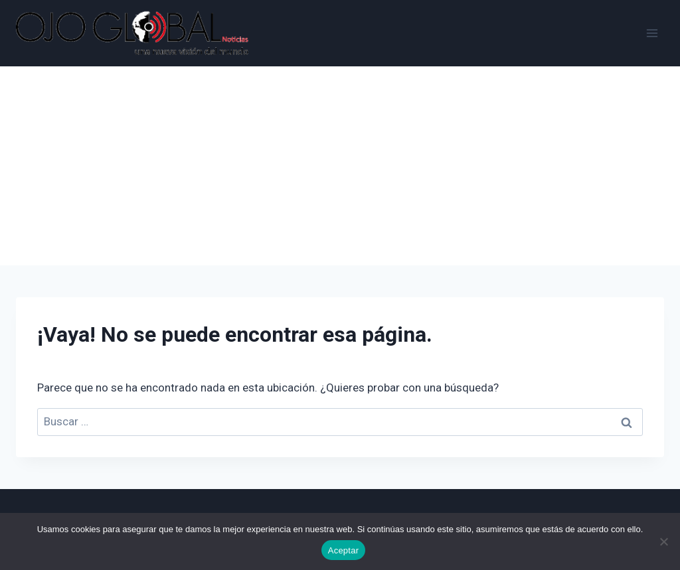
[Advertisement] (340, 166)
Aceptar (343, 550)
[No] (663, 541)
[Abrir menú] (651, 33)
